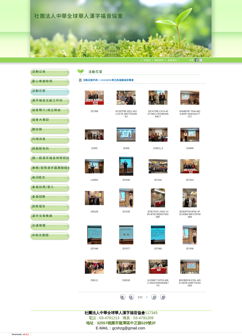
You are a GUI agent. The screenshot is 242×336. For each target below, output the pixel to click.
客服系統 (172, 60)
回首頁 (147, 60)
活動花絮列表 (90, 80)
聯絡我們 (159, 60)
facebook (196, 60)
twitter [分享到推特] (200, 60)
